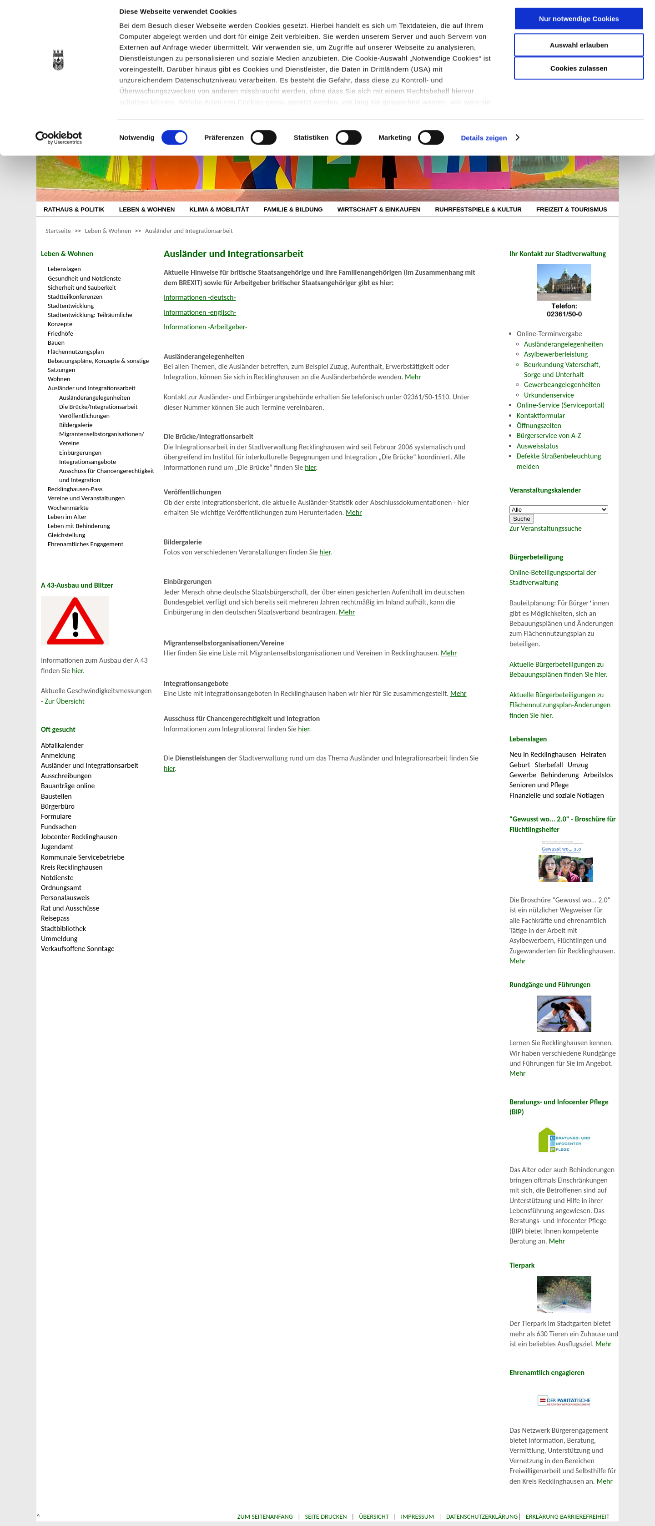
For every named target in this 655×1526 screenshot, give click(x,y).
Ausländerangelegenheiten (94, 397)
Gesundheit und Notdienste (84, 278)
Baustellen (56, 796)
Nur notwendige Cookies (579, 26)
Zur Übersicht (65, 701)
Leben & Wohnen (108, 231)
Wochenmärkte (68, 508)
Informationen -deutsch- (200, 297)
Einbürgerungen (80, 452)
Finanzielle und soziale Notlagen (556, 795)
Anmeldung (58, 755)
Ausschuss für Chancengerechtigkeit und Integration (106, 475)
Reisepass (55, 918)
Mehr (413, 377)
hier (77, 670)
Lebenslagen (64, 269)
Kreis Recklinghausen (72, 867)
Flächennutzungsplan (76, 352)
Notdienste (57, 877)
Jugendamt (57, 846)
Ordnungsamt (61, 887)
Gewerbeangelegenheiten (562, 384)
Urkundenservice (549, 395)
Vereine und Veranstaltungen (86, 498)
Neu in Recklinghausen (542, 754)
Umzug (578, 764)
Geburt (519, 764)
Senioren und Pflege (539, 785)
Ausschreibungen (66, 775)
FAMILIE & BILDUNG (293, 209)
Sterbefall (549, 764)
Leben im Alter (67, 517)
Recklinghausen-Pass (75, 489)
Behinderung (560, 775)
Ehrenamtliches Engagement (85, 544)
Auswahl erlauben (579, 52)
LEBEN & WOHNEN (147, 209)
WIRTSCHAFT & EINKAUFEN (379, 209)
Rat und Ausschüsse (70, 908)
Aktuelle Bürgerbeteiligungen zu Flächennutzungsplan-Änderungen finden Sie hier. (559, 705)
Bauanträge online (68, 785)
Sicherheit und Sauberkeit (82, 287)
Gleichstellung (66, 535)
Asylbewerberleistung (556, 354)
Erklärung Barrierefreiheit (568, 1516)
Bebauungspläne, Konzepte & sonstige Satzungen (98, 365)
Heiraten (593, 754)
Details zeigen (484, 145)
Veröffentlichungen (84, 416)
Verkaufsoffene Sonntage (78, 948)
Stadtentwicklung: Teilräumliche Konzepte (90, 319)
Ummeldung (59, 938)
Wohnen (59, 379)
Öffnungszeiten (539, 425)
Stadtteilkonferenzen (75, 296)
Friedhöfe (60, 333)
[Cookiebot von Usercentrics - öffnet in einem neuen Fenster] (59, 145)
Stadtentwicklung (71, 306)
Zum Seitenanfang (265, 1516)
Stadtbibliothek (63, 928)
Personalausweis (65, 897)
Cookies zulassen (579, 76)
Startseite (58, 231)
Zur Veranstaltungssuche (545, 528)
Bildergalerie (75, 425)
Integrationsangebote (87, 462)
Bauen (56, 342)
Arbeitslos (598, 775)
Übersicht (374, 1516)
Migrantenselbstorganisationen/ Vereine (101, 438)
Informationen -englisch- (200, 312)
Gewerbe (522, 775)
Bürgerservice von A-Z (549, 435)
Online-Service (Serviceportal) (561, 405)
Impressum (417, 1516)
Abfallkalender (62, 745)
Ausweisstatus (538, 446)
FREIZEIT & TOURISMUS (571, 209)
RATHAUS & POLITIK (74, 209)
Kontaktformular (541, 415)
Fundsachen (58, 826)
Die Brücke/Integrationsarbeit (98, 407)
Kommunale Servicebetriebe (83, 857)
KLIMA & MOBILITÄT (219, 209)
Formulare (56, 816)
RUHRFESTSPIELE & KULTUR (478, 209)
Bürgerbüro (58, 806)
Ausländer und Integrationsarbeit (189, 231)
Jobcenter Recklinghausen (79, 836)
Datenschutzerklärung (482, 1516)
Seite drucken (326, 1516)
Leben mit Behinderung (79, 526)
